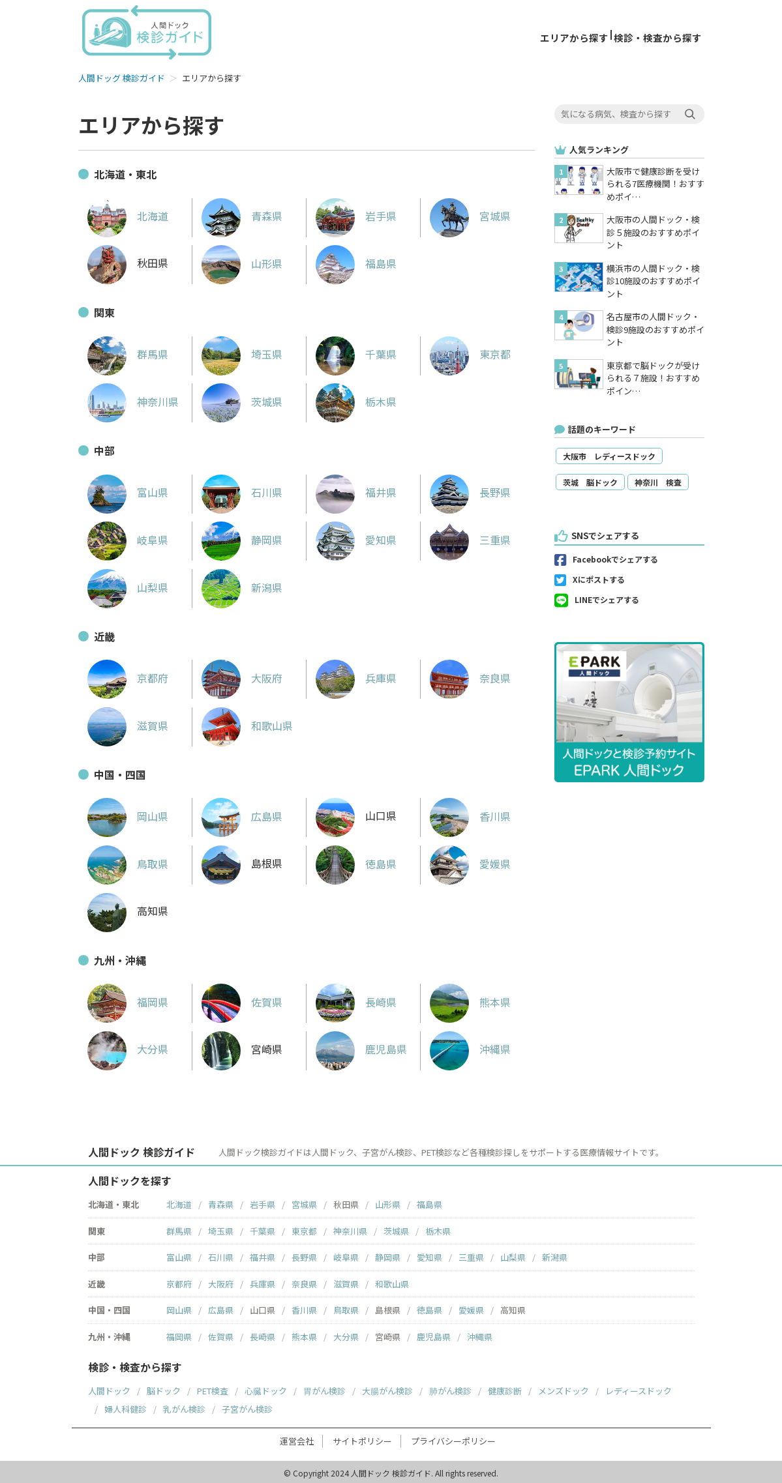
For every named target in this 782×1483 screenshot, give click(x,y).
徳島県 (356, 861)
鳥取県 (127, 861)
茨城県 (242, 399)
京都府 (127, 675)
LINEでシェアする (607, 597)
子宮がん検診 (247, 1406)
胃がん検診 (324, 1388)
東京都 (470, 351)
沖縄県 (470, 1046)
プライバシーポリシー (453, 1438)
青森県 (242, 213)
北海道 (127, 213)
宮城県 (470, 213)
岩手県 (356, 213)
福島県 (356, 261)
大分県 (127, 1046)
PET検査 (212, 1388)
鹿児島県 (361, 1046)
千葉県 (356, 351)
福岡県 (127, 999)
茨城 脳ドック (590, 480)
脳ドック (164, 1388)
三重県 (470, 537)
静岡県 (242, 537)
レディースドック (638, 1388)
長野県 (470, 489)
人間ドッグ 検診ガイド (121, 75)
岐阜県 (127, 537)
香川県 (470, 813)
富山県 (127, 489)
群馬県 (127, 351)
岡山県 (127, 813)
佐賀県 (242, 999)
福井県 (356, 489)
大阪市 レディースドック (609, 454)
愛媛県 (470, 861)
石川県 (242, 489)
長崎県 (356, 999)
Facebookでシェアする (615, 557)
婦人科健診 (125, 1406)
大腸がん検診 (387, 1388)
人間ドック (109, 1388)
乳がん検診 (184, 1406)
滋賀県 (127, 723)
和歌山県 (247, 723)
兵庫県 (356, 675)
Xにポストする (599, 577)
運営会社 (297, 1438)
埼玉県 (242, 351)
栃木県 (356, 399)
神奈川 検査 (658, 480)
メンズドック (563, 1388)
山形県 (242, 261)
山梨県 (127, 585)
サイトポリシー (362, 1438)
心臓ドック (266, 1388)
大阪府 (242, 675)
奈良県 (470, 675)
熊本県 (470, 999)
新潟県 (242, 585)
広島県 (242, 813)
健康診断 (505, 1388)
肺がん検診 (450, 1388)
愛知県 (356, 537)
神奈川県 (133, 399)
